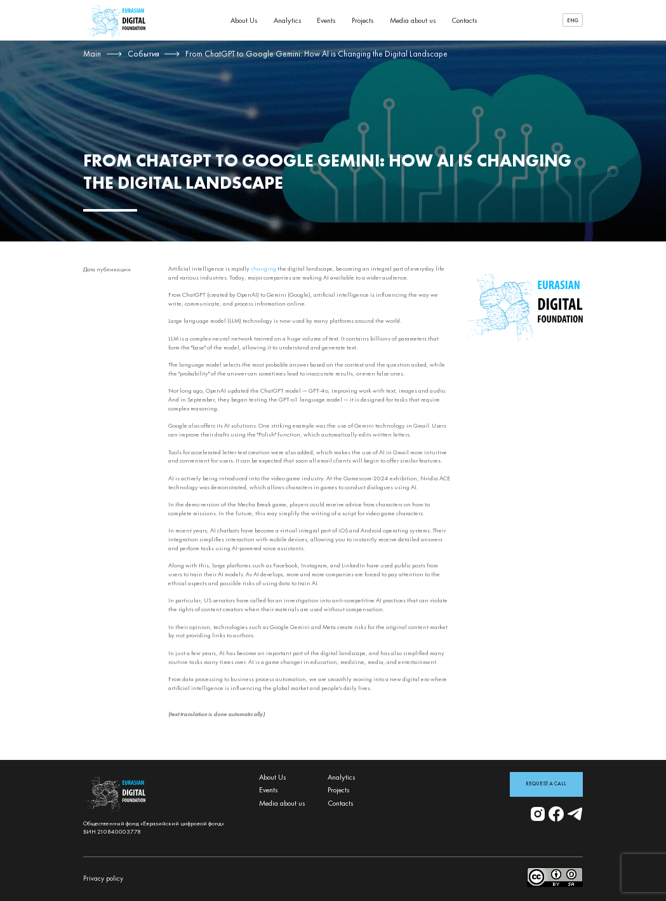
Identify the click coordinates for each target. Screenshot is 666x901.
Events (326, 20)
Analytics (288, 20)
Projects (363, 20)
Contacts (464, 20)
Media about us (413, 20)
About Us (244, 20)
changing (263, 268)
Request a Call (546, 783)
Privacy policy (103, 878)
